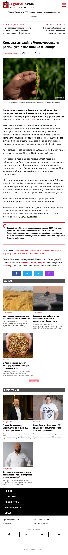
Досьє (8, 512)
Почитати (10, 496)
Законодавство (13, 507)
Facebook (25, 262)
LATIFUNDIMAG (41, 523)
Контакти (7, 523)
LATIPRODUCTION (42, 519)
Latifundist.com (28, 119)
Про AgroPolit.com (11, 519)
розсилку (7, 265)
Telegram (41, 262)
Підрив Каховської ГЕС (18, 12)
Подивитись (12, 501)
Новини (9, 491)
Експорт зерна (35, 12)
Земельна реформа (52, 12)
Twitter (33, 262)
